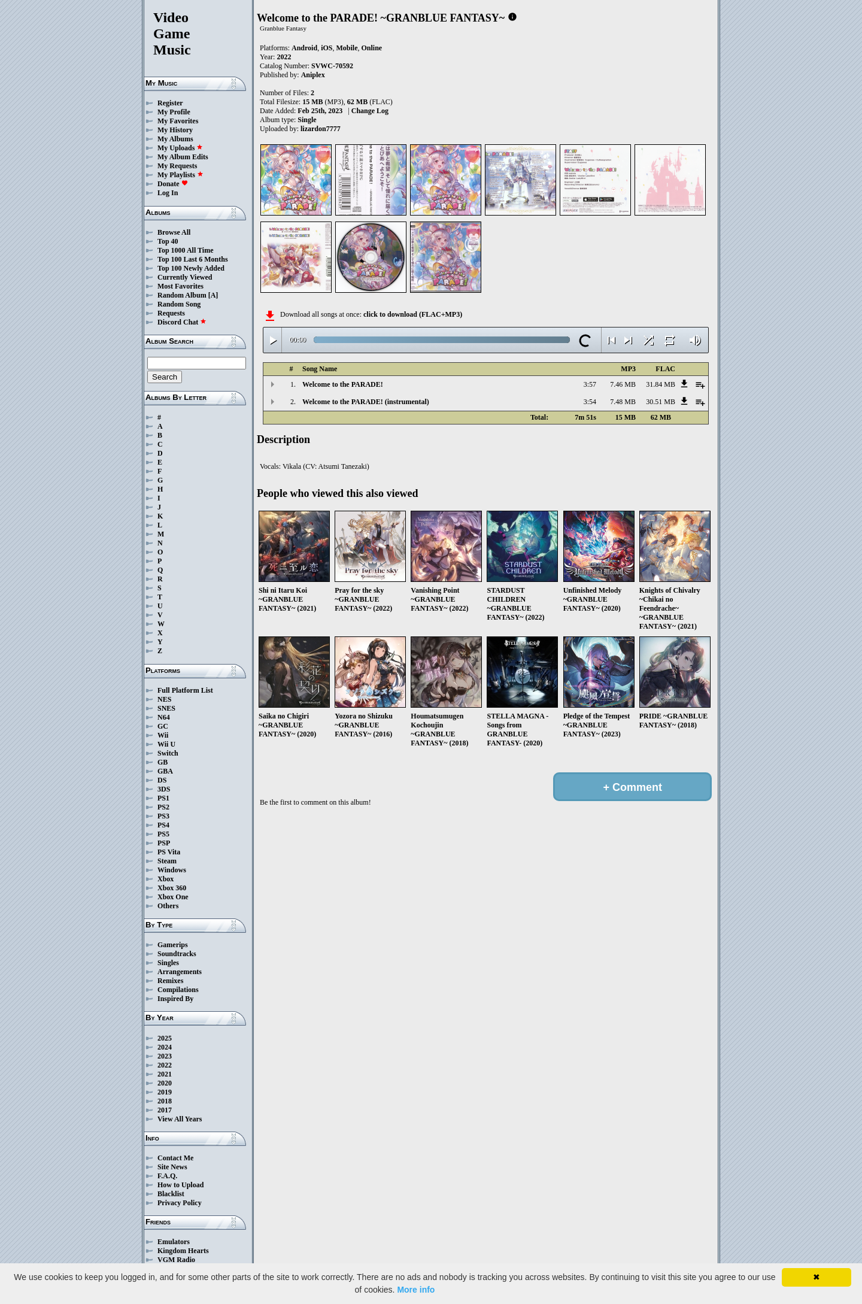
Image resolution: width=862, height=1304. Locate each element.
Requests (171, 313)
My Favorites (177, 121)
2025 (164, 1038)
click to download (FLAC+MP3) (412, 314)
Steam (167, 861)
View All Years (179, 1119)
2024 (164, 1047)
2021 (164, 1074)
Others (167, 906)
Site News (172, 1167)
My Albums (175, 139)
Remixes (170, 981)
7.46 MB (623, 384)
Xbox (165, 879)
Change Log (369, 111)
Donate (172, 184)
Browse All (173, 232)
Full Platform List (185, 690)
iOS (326, 48)
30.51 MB (660, 402)
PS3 (163, 816)
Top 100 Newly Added (190, 268)
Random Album (182, 295)
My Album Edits (182, 157)
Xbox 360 (171, 888)
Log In (167, 193)
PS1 (163, 798)
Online (371, 48)
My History (175, 130)
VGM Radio (176, 1260)
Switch (167, 753)
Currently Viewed (184, 277)
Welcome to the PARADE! (342, 384)
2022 (164, 1065)
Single (307, 120)
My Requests (177, 166)
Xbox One (173, 897)
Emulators (173, 1242)
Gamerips (172, 945)
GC (162, 726)
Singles (168, 963)
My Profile (173, 112)
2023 (164, 1056)
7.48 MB (623, 402)
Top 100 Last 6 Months (192, 259)
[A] (213, 295)
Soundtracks (176, 954)
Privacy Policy (179, 1203)
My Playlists (180, 175)
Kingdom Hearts (183, 1251)
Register (170, 103)
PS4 (163, 825)
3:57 (590, 384)
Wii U (166, 744)
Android (304, 48)
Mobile (346, 48)
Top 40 (167, 241)
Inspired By (175, 998)
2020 (164, 1083)
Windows (171, 870)
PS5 (163, 834)
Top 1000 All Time (185, 250)
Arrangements (179, 972)
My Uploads (180, 148)
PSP (163, 843)
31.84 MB (660, 384)
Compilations (178, 989)
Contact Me (175, 1158)
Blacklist (170, 1194)
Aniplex (313, 75)
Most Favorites (180, 286)
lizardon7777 (321, 129)
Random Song (179, 304)
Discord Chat (182, 322)
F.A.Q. (167, 1176)
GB (162, 762)
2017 (164, 1110)
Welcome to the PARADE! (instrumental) (365, 402)
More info (416, 1289)
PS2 (163, 807)
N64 (163, 717)
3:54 (590, 402)
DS (161, 780)
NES (164, 699)
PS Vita (168, 852)
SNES (166, 708)
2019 (164, 1092)
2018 (164, 1101)
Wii (162, 735)
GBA (165, 771)
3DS (163, 789)
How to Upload (180, 1185)
